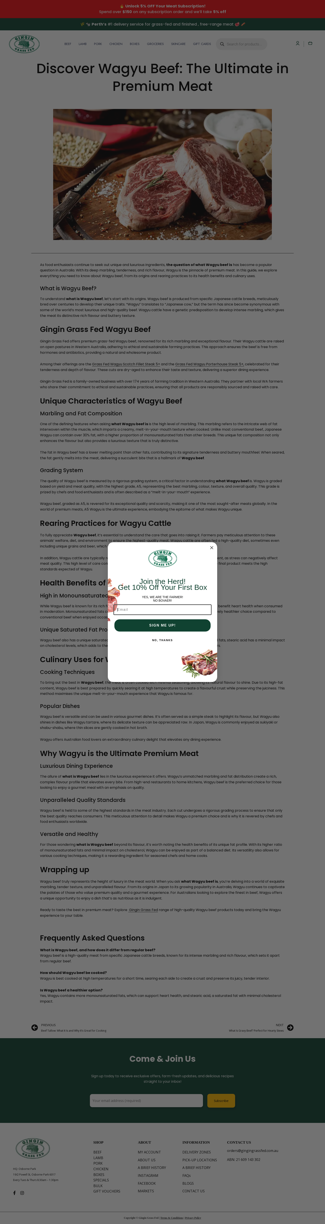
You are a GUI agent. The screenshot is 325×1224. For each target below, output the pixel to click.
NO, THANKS (162, 640)
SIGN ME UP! (162, 625)
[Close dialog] (211, 547)
